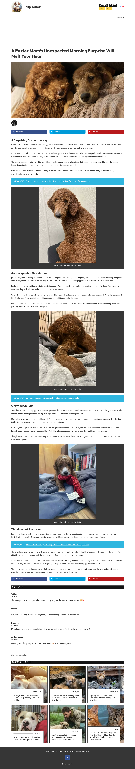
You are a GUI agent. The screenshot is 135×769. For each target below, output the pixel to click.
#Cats (109, 9)
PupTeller (32, 7)
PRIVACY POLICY (69, 751)
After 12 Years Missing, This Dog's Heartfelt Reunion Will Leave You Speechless (57, 544)
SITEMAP (78, 751)
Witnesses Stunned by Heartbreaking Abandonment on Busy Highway (53, 398)
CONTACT (85, 751)
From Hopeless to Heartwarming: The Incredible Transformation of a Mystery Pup (58, 181)
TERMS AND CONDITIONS (54, 751)
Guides (113, 5)
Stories (103, 5)
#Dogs (102, 9)
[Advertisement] (67, 32)
